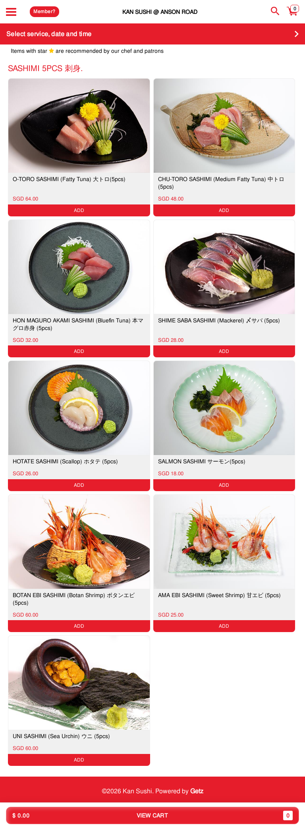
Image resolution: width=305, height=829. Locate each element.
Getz (196, 791)
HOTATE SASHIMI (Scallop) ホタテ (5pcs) (65, 461)
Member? (44, 11)
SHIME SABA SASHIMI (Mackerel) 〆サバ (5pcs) (219, 320)
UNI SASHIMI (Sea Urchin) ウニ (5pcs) (61, 736)
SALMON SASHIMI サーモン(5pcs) (201, 461)
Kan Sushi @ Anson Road (159, 11)
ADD (79, 210)
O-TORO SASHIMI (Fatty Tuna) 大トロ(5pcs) (69, 179)
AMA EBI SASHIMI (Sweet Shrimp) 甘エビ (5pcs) (219, 595)
